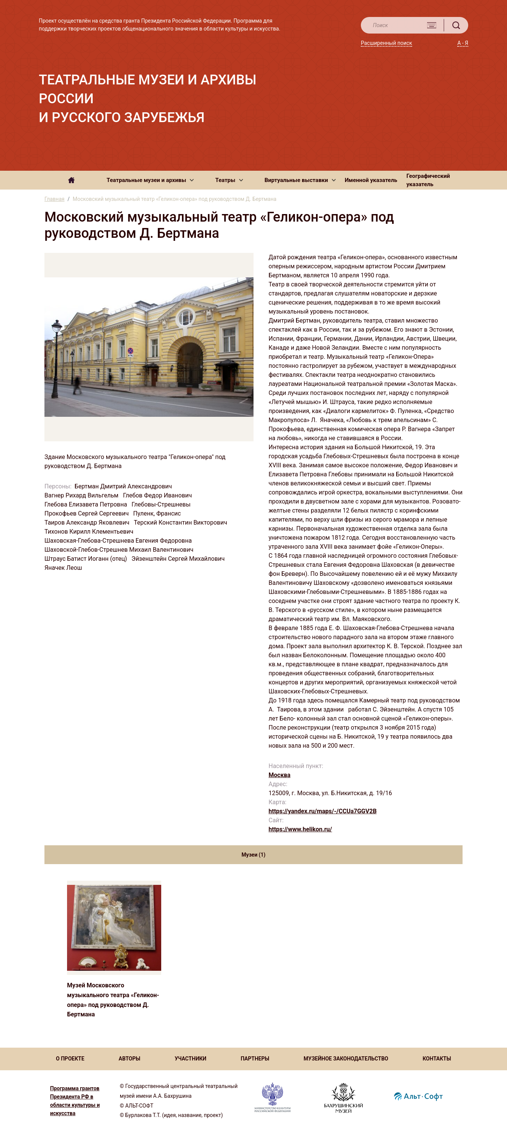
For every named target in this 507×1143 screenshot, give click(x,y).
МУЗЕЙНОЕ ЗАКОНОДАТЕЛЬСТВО (346, 1059)
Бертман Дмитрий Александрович (124, 486)
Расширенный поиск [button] (386, 43)
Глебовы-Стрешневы (161, 504)
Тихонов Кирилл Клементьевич (89, 531)
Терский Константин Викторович (181, 522)
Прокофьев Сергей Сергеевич (87, 513)
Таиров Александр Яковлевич (87, 522)
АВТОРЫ (129, 1059)
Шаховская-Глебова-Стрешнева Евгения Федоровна (118, 540)
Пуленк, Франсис (158, 513)
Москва (279, 775)
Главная (54, 199)
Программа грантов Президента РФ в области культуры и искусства (75, 1100)
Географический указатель (428, 180)
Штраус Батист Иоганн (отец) (86, 558)
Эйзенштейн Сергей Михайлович (178, 558)
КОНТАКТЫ (437, 1059)
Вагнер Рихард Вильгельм (82, 495)
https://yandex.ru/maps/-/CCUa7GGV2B (323, 811)
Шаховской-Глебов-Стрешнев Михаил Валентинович (119, 549)
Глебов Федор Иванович (158, 495)
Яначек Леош (64, 567)
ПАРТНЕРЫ (255, 1059)
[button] (150, 180)
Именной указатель (371, 180)
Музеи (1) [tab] (253, 855)
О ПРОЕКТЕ (70, 1059)
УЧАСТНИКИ (190, 1059)
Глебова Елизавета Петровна (86, 504)
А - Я (462, 43)
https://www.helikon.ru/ (300, 829)
